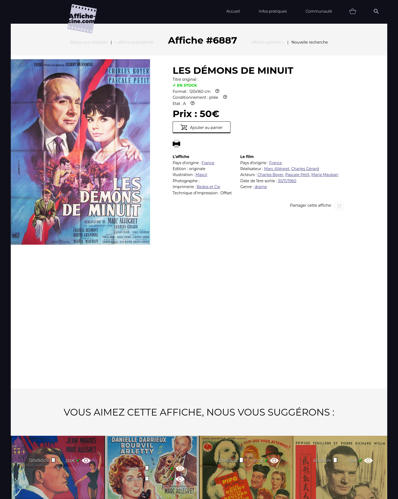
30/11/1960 (287, 121)
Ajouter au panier (201, 68)
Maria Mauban (325, 115)
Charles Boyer (270, 115)
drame (261, 127)
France (208, 103)
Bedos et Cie (208, 127)
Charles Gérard (305, 109)
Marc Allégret (276, 109)
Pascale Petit (297, 115)
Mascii (201, 115)
